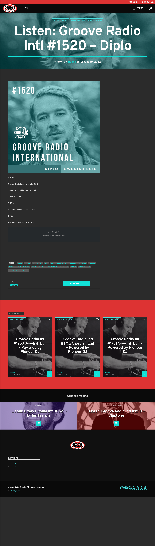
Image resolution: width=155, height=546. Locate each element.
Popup (138, 8)
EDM (46, 312)
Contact (13, 515)
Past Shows (87, 45)
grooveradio (15, 316)
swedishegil (84, 316)
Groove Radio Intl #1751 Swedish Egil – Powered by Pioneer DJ (125, 394)
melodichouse (54, 316)
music (65, 316)
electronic (62, 312)
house (26, 316)
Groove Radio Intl (60, 45)
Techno (24, 320)
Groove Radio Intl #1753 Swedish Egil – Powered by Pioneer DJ (30, 394)
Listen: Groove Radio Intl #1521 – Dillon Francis (39, 462)
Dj (41, 312)
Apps (25, 8)
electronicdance (78, 312)
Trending (98, 45)
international (38, 316)
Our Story (14, 512)
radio (73, 316)
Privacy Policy (15, 540)
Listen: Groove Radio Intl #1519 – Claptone (117, 462)
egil (53, 312)
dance (27, 312)
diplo (35, 312)
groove (71, 86)
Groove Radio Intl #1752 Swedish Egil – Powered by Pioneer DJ (77, 394)
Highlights (75, 45)
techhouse (14, 320)
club (20, 312)
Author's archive (77, 332)
